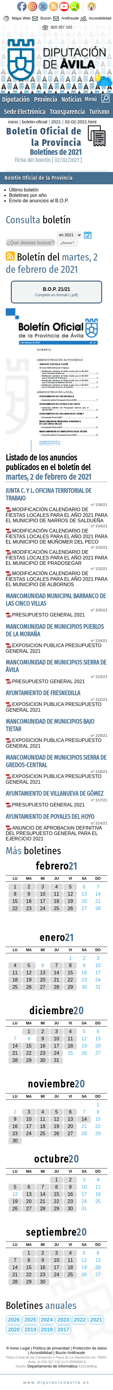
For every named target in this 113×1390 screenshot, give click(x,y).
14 (56, 972)
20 (43, 979)
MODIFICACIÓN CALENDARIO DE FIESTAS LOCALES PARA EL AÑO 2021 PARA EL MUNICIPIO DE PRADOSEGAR (56, 558)
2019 (30, 1330)
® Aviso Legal (18, 1348)
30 (43, 1060)
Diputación (16, 99)
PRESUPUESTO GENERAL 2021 (48, 614)
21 (56, 979)
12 (70, 894)
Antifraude (65, 18)
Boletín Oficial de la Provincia (44, 136)
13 (43, 972)
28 (56, 987)
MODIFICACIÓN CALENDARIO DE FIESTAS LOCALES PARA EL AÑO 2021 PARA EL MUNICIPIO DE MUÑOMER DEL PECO (56, 536)
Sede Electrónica (25, 112)
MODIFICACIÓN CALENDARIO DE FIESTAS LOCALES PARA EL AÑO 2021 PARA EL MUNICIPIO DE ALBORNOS (56, 579)
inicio (13, 121)
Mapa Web (16, 18)
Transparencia (67, 112)
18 (56, 901)
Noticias (71, 99)
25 (56, 908)
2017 (63, 1330)
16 (29, 901)
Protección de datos (90, 1348)
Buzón (41, 18)
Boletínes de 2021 (56, 152)
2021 (56, 121)
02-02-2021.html (80, 121)
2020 (14, 1330)
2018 (47, 1330)
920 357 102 (56, 27)
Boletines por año (28, 195)
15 (15, 901)
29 (70, 987)
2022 (80, 1320)
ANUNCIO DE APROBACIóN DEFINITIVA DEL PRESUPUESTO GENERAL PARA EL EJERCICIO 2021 (54, 833)
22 (15, 908)
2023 (63, 1320)
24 (43, 908)
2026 (14, 1320)
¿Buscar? (67, 243)
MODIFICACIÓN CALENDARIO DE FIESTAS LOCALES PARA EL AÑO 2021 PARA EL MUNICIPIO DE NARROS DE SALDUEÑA (56, 515)
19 (70, 901)
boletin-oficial (34, 121)
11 (56, 894)
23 (29, 908)
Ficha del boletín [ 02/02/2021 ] (48, 160)
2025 (30, 1320)
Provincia (45, 99)
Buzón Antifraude (70, 1352)
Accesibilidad (95, 18)
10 (43, 894)
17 (43, 901)
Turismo (99, 112)
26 (70, 908)
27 (43, 987)
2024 (47, 1320)
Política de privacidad (51, 1348)
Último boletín (24, 189)
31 (56, 1060)
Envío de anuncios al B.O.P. (39, 200)
